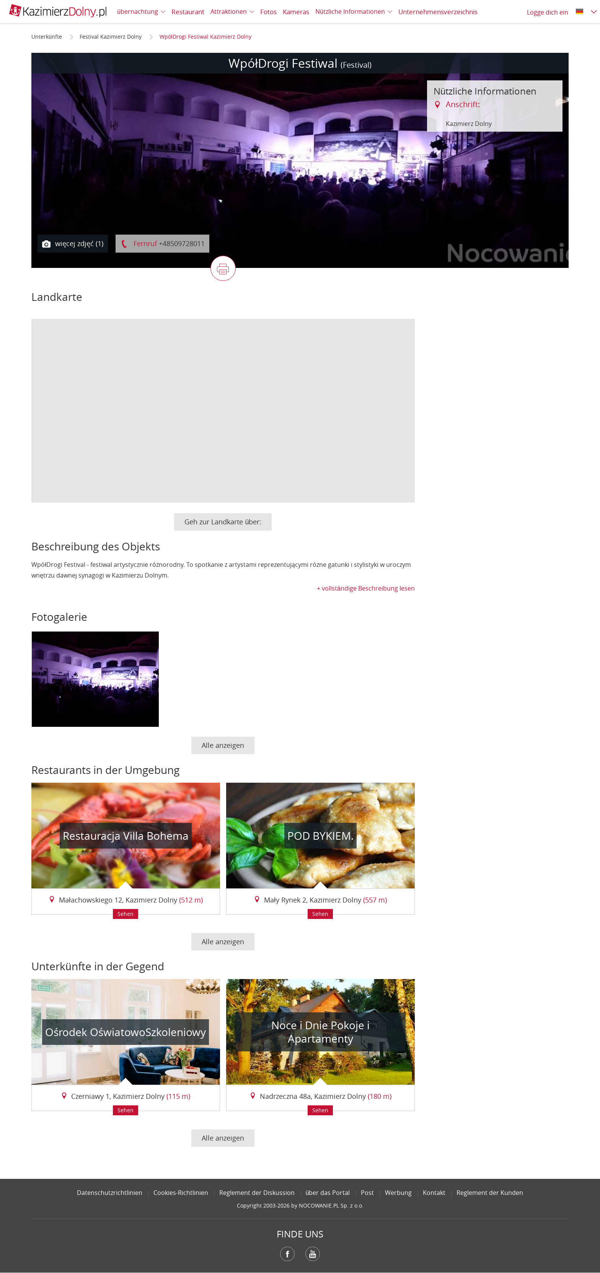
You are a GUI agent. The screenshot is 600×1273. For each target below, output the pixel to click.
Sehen (125, 913)
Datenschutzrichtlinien (109, 1192)
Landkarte (56, 297)
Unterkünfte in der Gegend (97, 966)
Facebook (287, 1254)
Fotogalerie (59, 617)
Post (367, 1192)
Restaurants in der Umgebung (105, 770)
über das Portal (328, 1192)
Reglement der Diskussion (257, 1192)
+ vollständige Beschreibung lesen (366, 588)
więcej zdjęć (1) (72, 244)
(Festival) (356, 65)
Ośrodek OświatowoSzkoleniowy (125, 1032)
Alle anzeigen (223, 745)
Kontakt (434, 1192)
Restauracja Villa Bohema (126, 836)
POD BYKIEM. (320, 836)
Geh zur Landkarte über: (222, 521)
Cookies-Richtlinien (180, 1192)
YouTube (312, 1254)
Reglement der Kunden (490, 1192)
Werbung (398, 1192)
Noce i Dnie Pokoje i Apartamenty (320, 1032)
